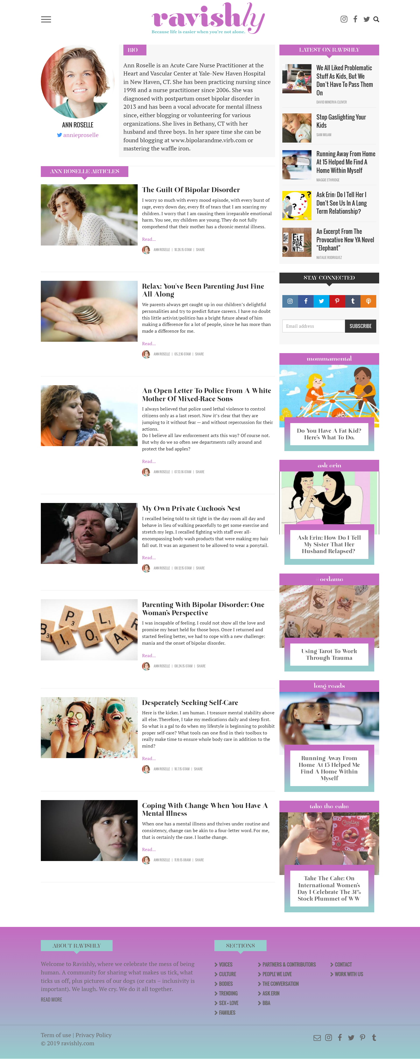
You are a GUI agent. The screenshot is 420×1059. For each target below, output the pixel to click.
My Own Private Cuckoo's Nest (191, 508)
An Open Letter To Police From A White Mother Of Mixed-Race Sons (206, 394)
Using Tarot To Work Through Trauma (329, 654)
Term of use (56, 1035)
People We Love (277, 974)
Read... (149, 239)
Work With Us (349, 974)
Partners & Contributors (289, 964)
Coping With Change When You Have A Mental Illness (205, 809)
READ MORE (51, 999)
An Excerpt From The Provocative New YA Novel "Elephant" (345, 239)
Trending (228, 993)
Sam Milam (323, 134)
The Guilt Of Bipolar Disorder (191, 189)
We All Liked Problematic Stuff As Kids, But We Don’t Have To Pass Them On (344, 80)
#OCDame (329, 579)
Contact (343, 964)
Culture (227, 974)
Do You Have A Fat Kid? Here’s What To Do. (329, 434)
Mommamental (329, 358)
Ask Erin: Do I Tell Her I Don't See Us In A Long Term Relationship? (341, 202)
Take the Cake (329, 806)
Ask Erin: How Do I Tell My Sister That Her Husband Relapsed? (329, 544)
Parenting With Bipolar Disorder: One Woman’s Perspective (203, 608)
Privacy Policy (93, 1035)
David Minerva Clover (331, 102)
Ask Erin (329, 465)
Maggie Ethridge (328, 180)
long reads (329, 686)
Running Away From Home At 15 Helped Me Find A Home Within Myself (345, 162)
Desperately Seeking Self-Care (190, 702)
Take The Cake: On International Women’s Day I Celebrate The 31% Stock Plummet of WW (329, 888)
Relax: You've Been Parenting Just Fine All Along (203, 290)
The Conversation (280, 983)
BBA (266, 1003)
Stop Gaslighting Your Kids (341, 121)
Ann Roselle (162, 249)
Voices (225, 964)
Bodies (226, 983)
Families (227, 1012)
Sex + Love (228, 1003)
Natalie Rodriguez (329, 257)
